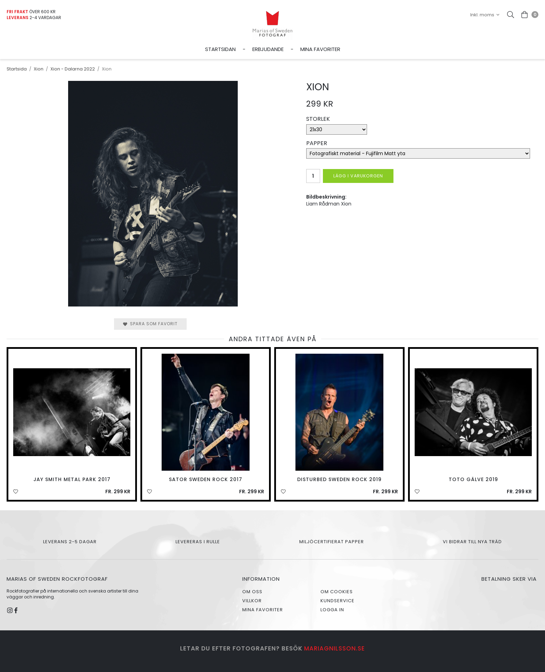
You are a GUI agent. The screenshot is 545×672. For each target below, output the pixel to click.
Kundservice (337, 600)
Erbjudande (268, 49)
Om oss (252, 591)
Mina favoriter (320, 49)
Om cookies (336, 591)
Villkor (252, 600)
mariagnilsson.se (334, 648)
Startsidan (220, 49)
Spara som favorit (150, 324)
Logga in (332, 609)
